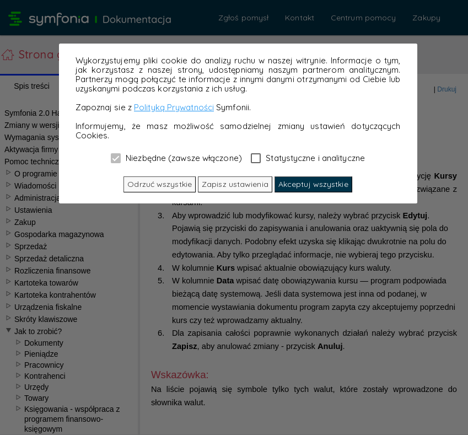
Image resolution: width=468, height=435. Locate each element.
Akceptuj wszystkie (313, 184)
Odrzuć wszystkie (159, 184)
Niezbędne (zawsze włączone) (176, 158)
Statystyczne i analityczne (308, 158)
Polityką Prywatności (174, 107)
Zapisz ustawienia (235, 184)
